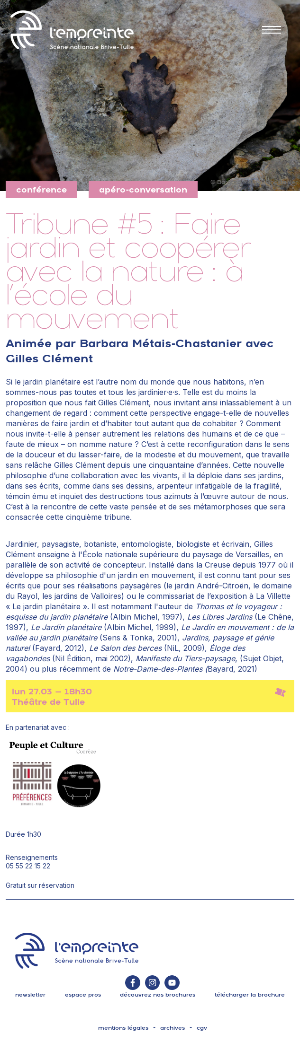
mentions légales (123, 1028)
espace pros (83, 994)
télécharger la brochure (250, 994)
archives (172, 1028)
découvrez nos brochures (157, 994)
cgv (202, 1028)
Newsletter (30, 994)
